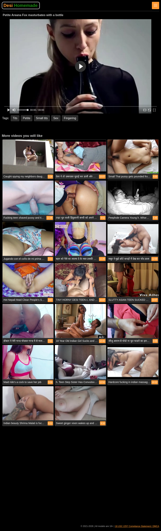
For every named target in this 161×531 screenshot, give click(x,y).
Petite (26, 118)
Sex (55, 118)
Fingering (70, 118)
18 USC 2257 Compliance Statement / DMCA (137, 526)
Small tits (42, 118)
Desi (20, 5)
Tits (15, 118)
